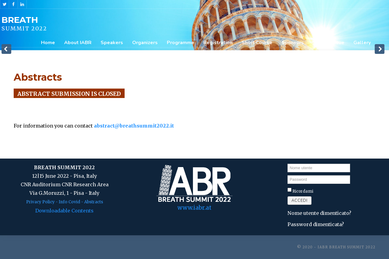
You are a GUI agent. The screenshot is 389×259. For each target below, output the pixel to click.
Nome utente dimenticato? (319, 213)
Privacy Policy (40, 202)
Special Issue (328, 42)
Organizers (145, 42)
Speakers (112, 42)
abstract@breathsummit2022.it (134, 126)
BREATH (20, 20)
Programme (180, 42)
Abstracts (93, 202)
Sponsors (292, 42)
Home (48, 42)
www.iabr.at (194, 207)
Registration (217, 42)
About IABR (77, 42)
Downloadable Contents (64, 211)
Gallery (362, 42)
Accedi (299, 200)
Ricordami (302, 191)
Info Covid (69, 202)
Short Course (257, 42)
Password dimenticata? (315, 224)
